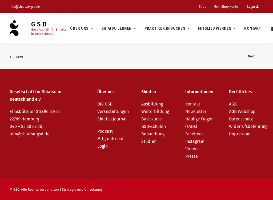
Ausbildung (152, 104)
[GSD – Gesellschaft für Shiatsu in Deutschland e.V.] (38, 28)
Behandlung (152, 133)
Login (253, 7)
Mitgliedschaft (111, 138)
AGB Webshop (242, 111)
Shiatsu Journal (112, 118)
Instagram (194, 141)
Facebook (194, 133)
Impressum (240, 133)
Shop (202, 7)
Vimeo (191, 148)
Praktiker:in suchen (167, 28)
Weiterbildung (155, 111)
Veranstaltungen (113, 111)
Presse (191, 156)
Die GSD (105, 104)
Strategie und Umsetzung (82, 189)
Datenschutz (241, 118)
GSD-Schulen (153, 126)
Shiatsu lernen (119, 28)
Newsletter (195, 111)
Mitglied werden (217, 28)
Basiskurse (151, 118)
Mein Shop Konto (226, 7)
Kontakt (252, 28)
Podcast (105, 131)
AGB (233, 104)
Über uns (81, 28)
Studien (148, 141)
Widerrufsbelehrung (248, 126)
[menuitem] (205, 6)
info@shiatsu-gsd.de (25, 7)
